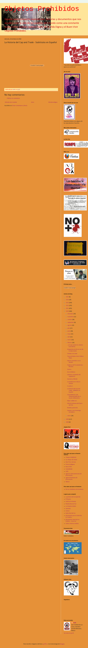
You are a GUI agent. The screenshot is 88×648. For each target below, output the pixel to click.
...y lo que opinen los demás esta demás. (75, 345)
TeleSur (68, 482)
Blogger (62, 644)
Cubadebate (69, 469)
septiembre (71, 322)
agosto (70, 325)
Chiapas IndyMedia (71, 457)
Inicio (32, 102)
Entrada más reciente (11, 102)
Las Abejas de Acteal (71, 459)
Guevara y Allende (72, 379)
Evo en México (71, 372)
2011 (67, 308)
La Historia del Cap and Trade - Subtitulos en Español (73, 390)
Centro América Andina (72, 523)
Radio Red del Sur (71, 513)
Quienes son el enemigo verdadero (74, 411)
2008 (67, 422)
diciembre (70, 314)
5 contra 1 (70, 386)
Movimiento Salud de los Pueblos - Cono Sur (72, 520)
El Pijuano (68, 499)
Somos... (69, 369)
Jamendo (68, 508)
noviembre (71, 317)
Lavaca (67, 511)
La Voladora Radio (71, 506)
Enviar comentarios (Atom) (19, 105)
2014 (67, 299)
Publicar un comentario (13, 98)
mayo (69, 334)
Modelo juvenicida (72, 408)
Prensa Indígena (70, 464)
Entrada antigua (52, 102)
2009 (67, 419)
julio (69, 328)
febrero (70, 342)
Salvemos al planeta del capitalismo (73, 375)
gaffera (45, 644)
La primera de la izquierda (73, 497)
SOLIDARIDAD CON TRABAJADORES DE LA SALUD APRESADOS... (74, 396)
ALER (67, 471)
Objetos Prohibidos (41, 9)
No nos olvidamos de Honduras (74, 489)
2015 (67, 297)
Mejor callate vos (72, 401)
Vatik (74, 623)
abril (69, 337)
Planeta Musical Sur (71, 504)
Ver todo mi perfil (69, 633)
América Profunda (71, 501)
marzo (69, 340)
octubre (70, 319)
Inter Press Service (71, 462)
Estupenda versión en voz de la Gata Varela (75, 350)
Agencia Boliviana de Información (71, 478)
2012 (67, 305)
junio (69, 331)
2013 (67, 302)
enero (69, 415)
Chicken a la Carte (72, 353)
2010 (67, 311)
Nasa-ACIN (69, 466)
